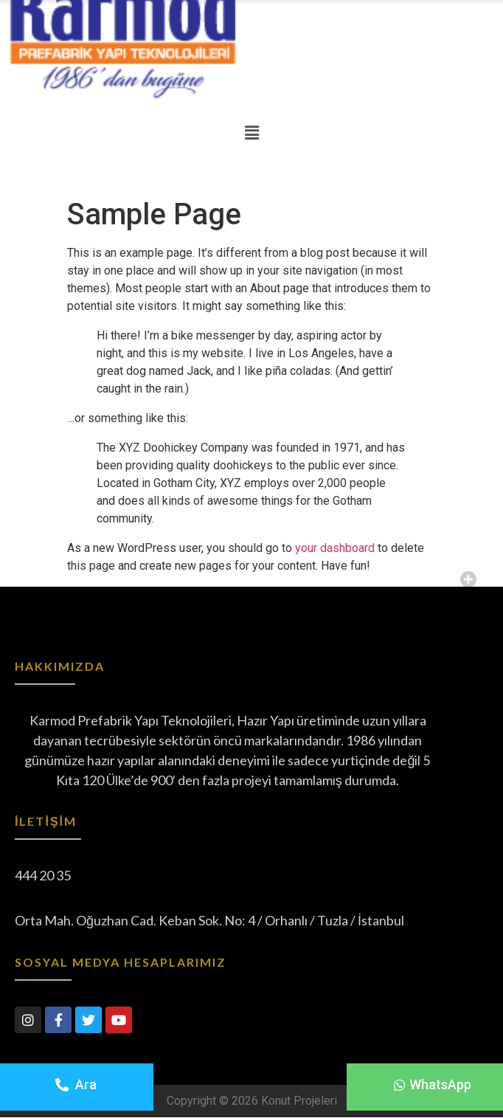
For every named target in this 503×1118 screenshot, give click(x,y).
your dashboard (335, 548)
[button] (432, 1085)
